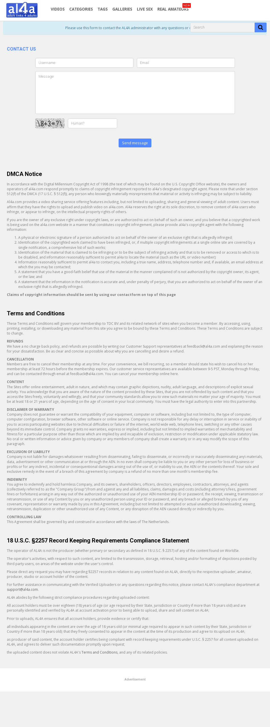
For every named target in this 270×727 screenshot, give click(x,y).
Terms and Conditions (99, 652)
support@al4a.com (22, 589)
